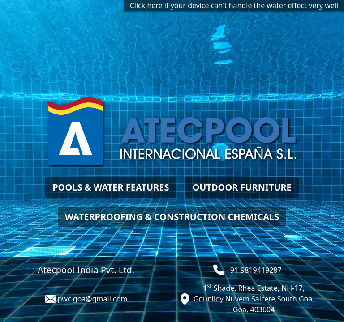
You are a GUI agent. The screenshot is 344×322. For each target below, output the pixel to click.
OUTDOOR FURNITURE (242, 187)
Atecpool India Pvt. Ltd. (86, 270)
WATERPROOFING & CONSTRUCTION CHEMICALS (172, 217)
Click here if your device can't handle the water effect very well (234, 5)
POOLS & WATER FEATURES (110, 187)
